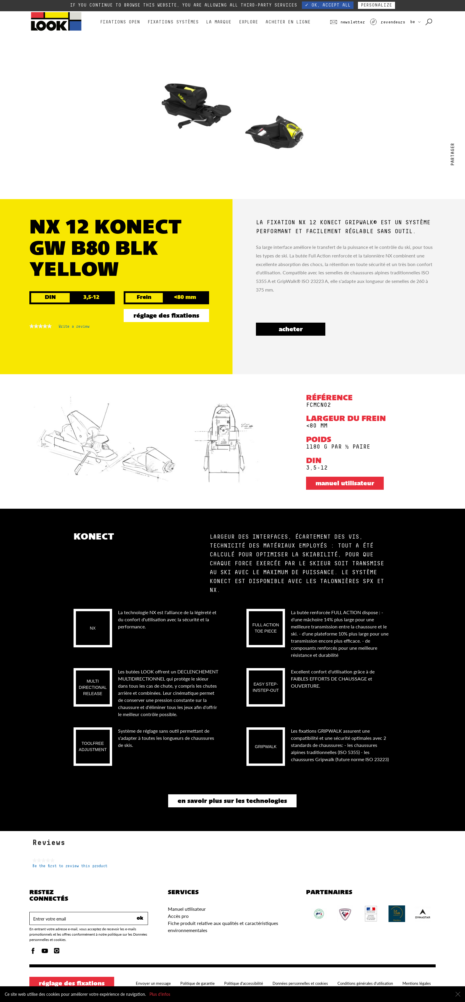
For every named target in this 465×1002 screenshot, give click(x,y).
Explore (248, 22)
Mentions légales (416, 983)
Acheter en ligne (287, 22)
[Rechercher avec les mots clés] (429, 22)
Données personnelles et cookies (300, 983)
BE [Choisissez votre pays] (415, 22)
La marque (218, 22)
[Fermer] (458, 994)
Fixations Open (120, 22)
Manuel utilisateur (345, 484)
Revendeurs (387, 22)
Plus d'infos (159, 994)
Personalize (376, 5)
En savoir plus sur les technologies (232, 801)
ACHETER (291, 330)
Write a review (74, 328)
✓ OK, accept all (328, 5)
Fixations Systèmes (173, 22)
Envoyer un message (153, 983)
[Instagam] (56, 952)
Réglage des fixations (166, 316)
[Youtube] (44, 952)
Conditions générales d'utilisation (365, 983)
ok (140, 918)
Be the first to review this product (69, 866)
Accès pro (178, 916)
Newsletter (347, 22)
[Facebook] (32, 952)
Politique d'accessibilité (243, 983)
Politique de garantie (197, 983)
